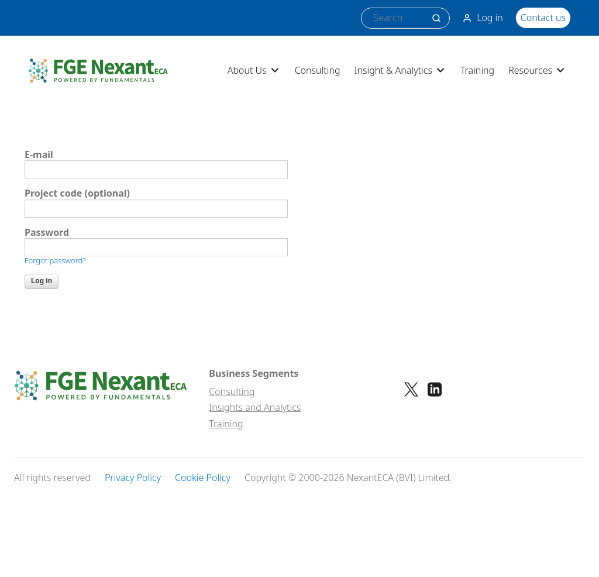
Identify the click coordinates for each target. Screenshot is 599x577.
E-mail (39, 154)
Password (47, 232)
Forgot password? (55, 260)
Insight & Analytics (400, 70)
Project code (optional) (77, 193)
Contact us (543, 17)
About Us (254, 70)
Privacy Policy (133, 477)
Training (477, 70)
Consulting (317, 70)
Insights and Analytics (255, 407)
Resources (537, 70)
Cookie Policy (202, 477)
